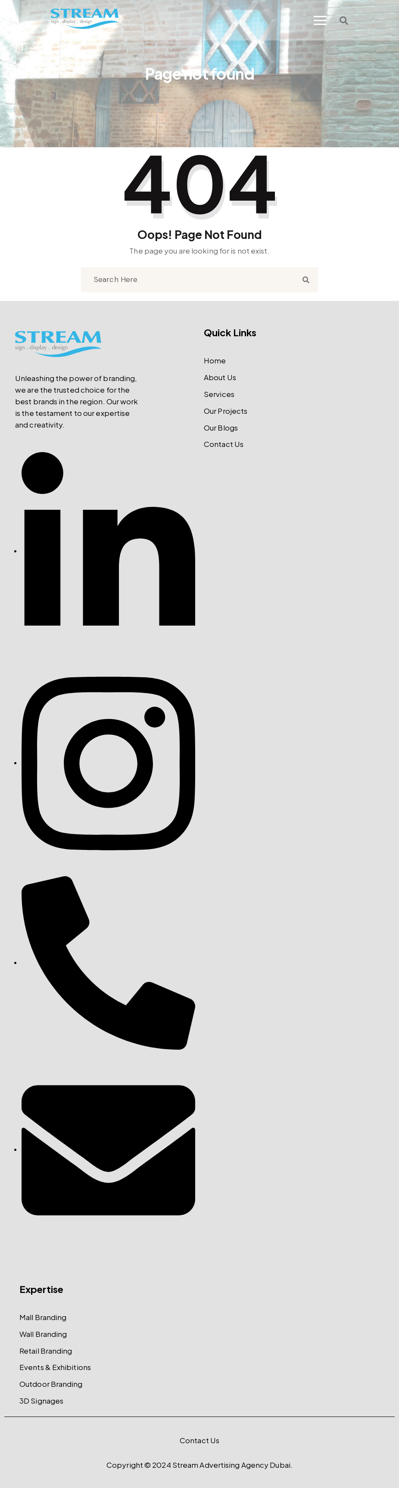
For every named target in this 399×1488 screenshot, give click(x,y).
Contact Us (223, 444)
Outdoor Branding (51, 1384)
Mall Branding (42, 1317)
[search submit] (305, 280)
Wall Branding (43, 1334)
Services (219, 394)
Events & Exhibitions (55, 1367)
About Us (220, 377)
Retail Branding (45, 1350)
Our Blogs (221, 427)
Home (215, 360)
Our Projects (225, 410)
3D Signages (41, 1400)
